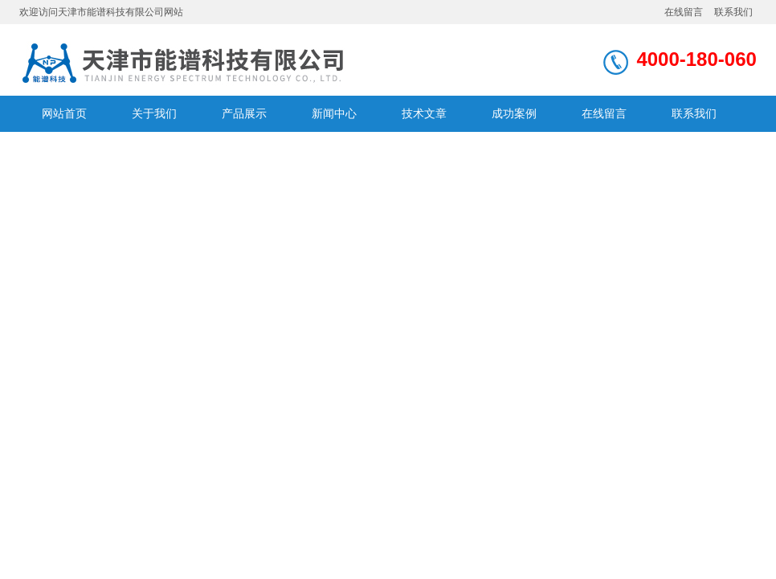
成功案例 (514, 113)
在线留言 (683, 12)
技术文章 (424, 113)
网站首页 (64, 113)
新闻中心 (334, 113)
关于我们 (154, 113)
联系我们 (733, 12)
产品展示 (244, 113)
